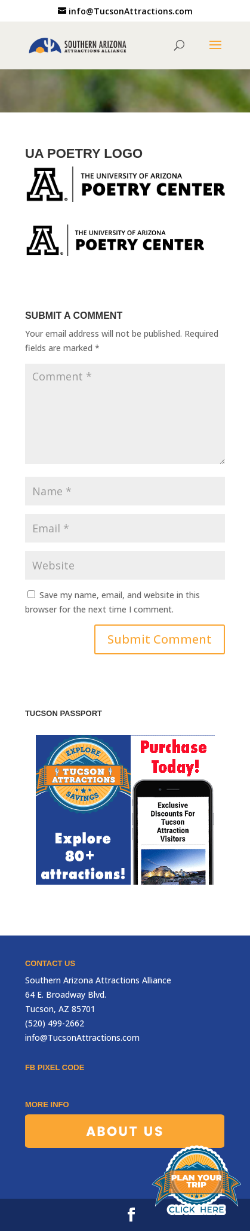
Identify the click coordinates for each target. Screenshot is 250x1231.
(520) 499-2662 (54, 1023)
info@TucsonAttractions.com (82, 1037)
